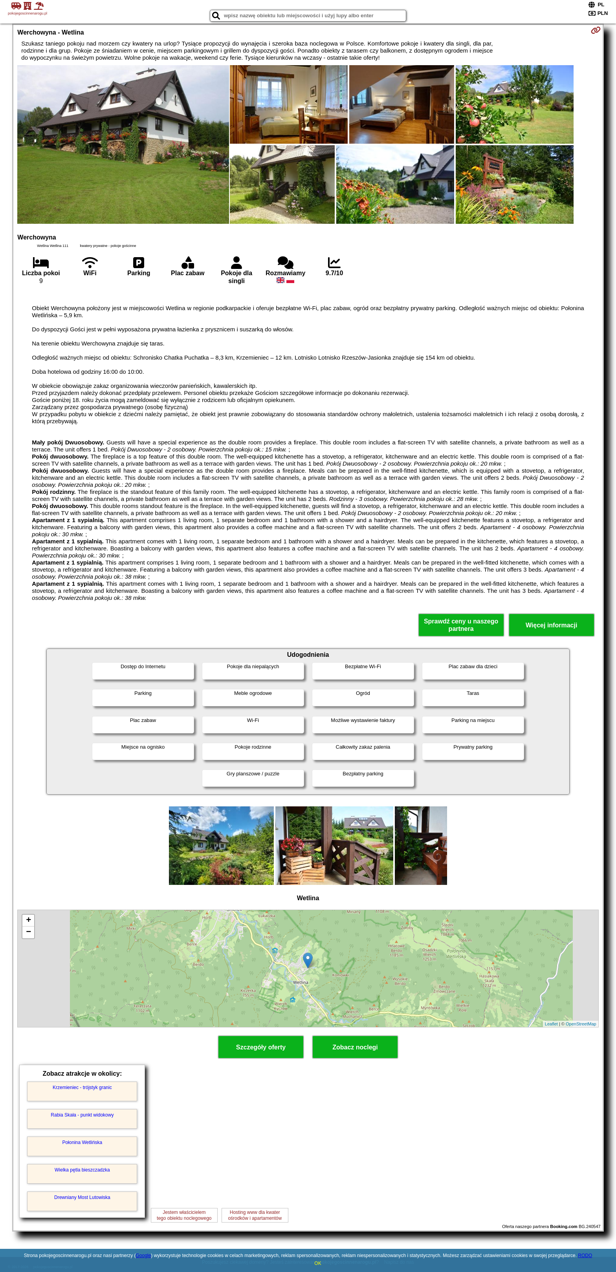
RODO (585, 1255)
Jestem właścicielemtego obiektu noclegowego (184, 1215)
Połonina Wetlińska (82, 1142)
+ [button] (28, 921)
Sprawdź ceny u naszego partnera (461, 625)
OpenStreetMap (581, 1024)
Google (143, 1255)
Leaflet (551, 1024)
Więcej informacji (551, 625)
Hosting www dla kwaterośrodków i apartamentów (255, 1215)
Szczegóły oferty (261, 1047)
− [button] (28, 932)
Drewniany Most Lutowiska (82, 1197)
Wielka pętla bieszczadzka (82, 1170)
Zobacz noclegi (355, 1047)
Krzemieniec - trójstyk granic (82, 1087)
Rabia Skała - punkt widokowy (82, 1115)
